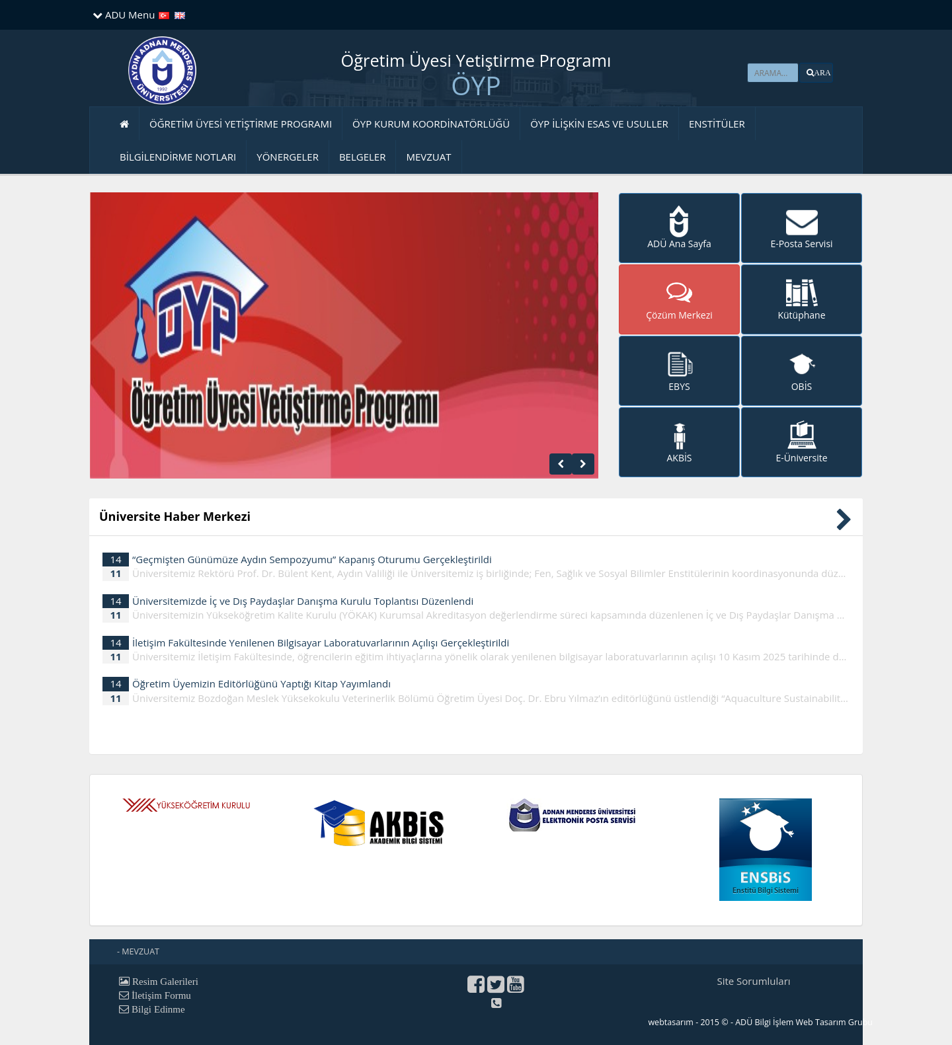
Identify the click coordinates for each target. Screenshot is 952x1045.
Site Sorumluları (753, 980)
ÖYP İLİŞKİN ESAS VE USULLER (599, 123)
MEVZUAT (428, 156)
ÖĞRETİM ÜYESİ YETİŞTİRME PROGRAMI (240, 123)
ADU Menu (124, 14)
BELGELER (362, 156)
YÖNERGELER (288, 156)
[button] (816, 73)
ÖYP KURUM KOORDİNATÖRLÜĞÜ (431, 123)
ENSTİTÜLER (717, 123)
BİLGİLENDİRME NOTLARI (178, 156)
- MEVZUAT (138, 951)
